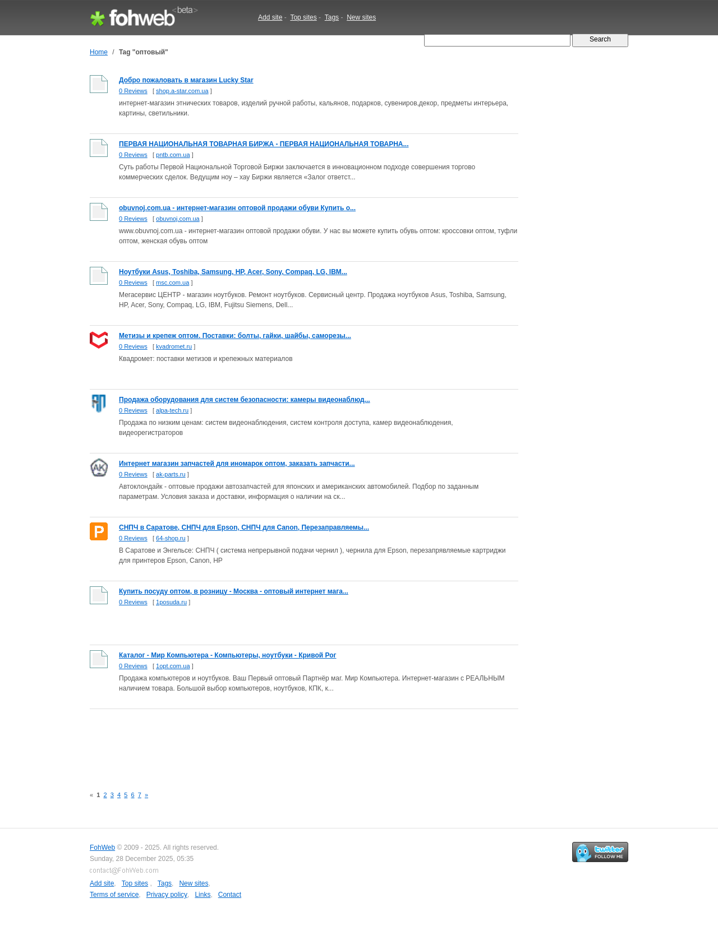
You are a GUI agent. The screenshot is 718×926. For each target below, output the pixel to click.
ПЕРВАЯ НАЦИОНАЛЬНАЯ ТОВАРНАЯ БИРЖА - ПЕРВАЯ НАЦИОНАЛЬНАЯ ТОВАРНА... (264, 144)
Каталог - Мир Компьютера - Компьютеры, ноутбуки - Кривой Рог (228, 655)
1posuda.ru (171, 602)
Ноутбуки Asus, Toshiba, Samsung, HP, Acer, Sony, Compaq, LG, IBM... (233, 272)
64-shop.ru (171, 538)
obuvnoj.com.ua (178, 218)
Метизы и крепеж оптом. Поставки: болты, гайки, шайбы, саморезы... (235, 336)
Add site (270, 17)
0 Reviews (133, 90)
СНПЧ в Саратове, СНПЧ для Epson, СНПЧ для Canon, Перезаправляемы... (244, 527)
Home (99, 52)
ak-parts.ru (171, 474)
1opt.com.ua (173, 666)
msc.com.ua (172, 282)
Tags (332, 17)
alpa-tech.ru (172, 410)
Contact (229, 895)
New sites (361, 17)
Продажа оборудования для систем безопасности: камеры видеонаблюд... (244, 400)
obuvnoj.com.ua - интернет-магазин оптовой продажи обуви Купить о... (237, 208)
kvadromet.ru (174, 346)
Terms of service (114, 895)
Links (202, 895)
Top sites (303, 17)
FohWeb (102, 847)
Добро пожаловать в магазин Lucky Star (186, 80)
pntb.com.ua (173, 154)
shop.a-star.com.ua (182, 90)
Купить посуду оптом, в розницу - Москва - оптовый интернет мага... (233, 591)
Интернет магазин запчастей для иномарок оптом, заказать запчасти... (237, 463)
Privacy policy (166, 895)
